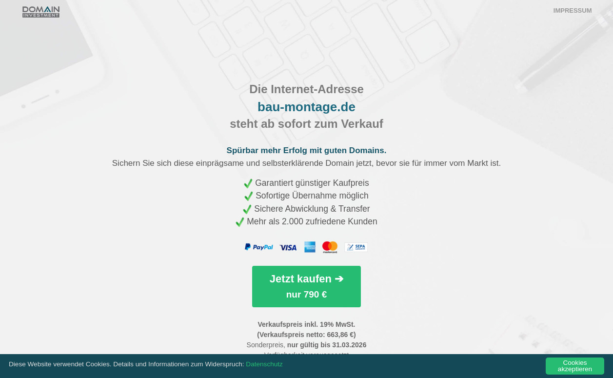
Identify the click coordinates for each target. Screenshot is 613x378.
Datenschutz (264, 364)
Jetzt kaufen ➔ (306, 286)
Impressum (573, 10)
